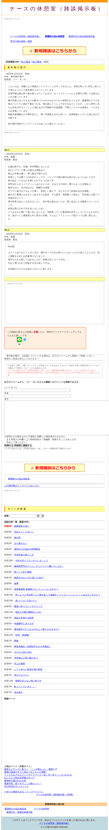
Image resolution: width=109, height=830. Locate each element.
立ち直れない (20, 543)
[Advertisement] (54, 26)
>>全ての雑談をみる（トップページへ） (24, 792)
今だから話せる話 (23, 652)
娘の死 (17, 537)
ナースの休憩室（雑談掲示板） (57, 8)
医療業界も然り (21, 526)
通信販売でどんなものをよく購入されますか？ (37, 629)
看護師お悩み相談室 (55, 36)
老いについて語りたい (26, 600)
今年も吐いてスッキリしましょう (31, 560)
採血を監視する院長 (24, 618)
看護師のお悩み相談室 (19, 479)
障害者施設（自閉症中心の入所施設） (32, 646)
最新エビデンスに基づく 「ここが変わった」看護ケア (30, 769)
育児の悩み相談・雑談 (21, 41)
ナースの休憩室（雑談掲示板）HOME (54, 794)
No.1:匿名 (25, 62)
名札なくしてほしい (24, 532)
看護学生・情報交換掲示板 (19, 812)
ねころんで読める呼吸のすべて (19, 778)
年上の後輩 (19, 663)
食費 (16, 583)
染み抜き (18, 692)
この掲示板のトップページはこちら (21, 485)
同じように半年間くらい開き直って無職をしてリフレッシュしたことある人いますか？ (57, 595)
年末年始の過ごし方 (24, 555)
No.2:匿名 (37, 62)
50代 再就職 (22, 635)
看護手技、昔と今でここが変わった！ (22, 783)
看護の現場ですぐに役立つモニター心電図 (25, 772)
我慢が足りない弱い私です (28, 681)
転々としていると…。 (25, 686)
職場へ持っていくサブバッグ (28, 606)
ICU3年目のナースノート (16, 786)
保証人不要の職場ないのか (28, 612)
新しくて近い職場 (23, 572)
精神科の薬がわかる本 (15, 781)
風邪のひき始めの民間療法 (27, 549)
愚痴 (16, 641)
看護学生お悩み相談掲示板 (82, 36)
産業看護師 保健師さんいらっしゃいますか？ (36, 589)
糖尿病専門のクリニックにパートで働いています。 (39, 566)
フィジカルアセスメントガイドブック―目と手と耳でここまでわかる (38, 775)
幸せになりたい (21, 675)
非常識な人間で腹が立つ (26, 658)
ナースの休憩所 (41, 809)
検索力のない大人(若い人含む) (29, 578)
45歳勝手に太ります (24, 623)
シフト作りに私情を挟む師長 (28, 669)
